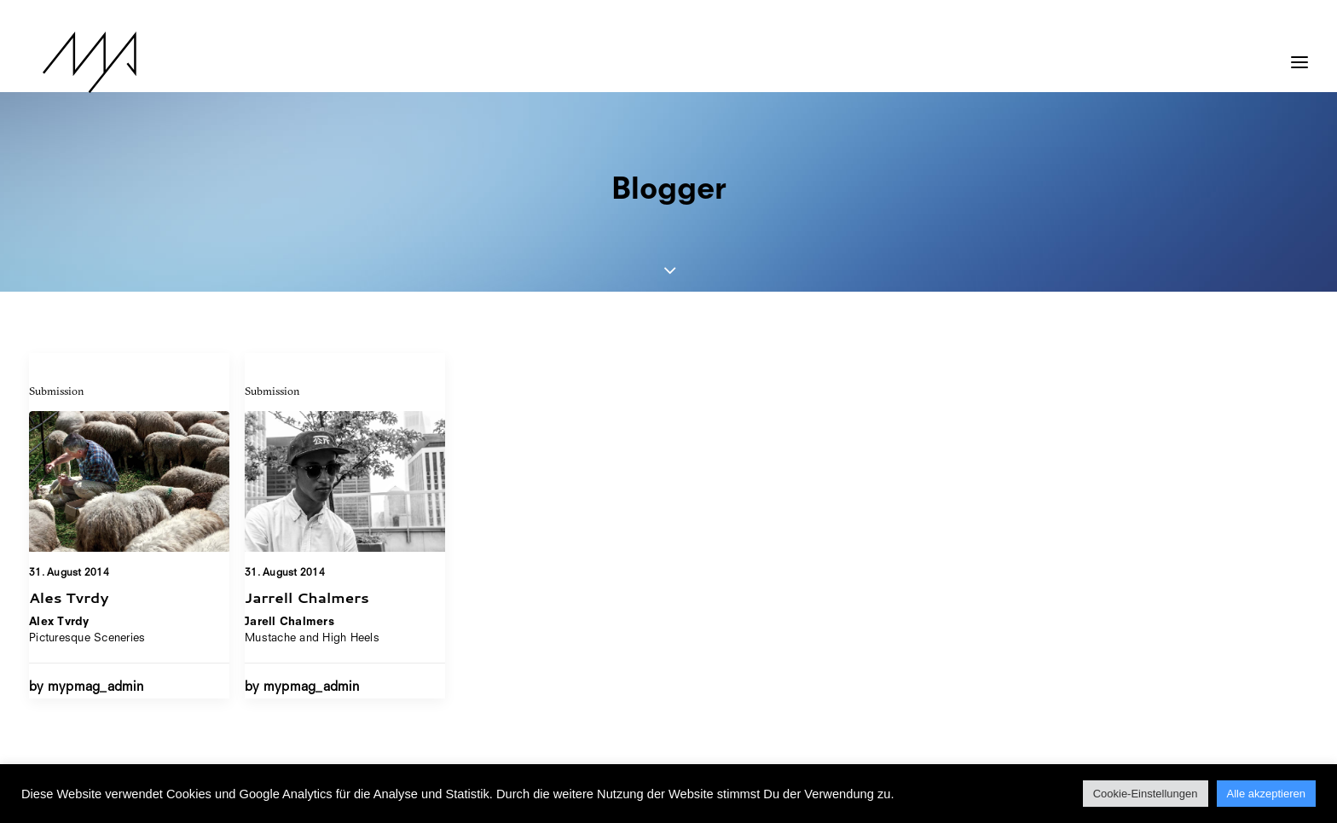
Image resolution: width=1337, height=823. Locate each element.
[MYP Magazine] (76, 62)
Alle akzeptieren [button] (1266, 793)
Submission (56, 390)
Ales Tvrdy (68, 597)
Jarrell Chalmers (307, 598)
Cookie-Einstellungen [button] (1145, 793)
